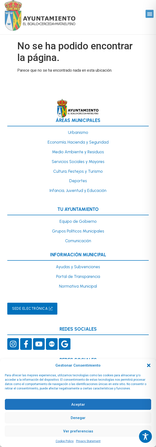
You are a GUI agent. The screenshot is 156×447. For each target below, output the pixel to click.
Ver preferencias (78, 431)
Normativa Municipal (78, 286)
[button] (148, 365)
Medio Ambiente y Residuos (78, 151)
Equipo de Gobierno (78, 221)
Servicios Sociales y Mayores (78, 161)
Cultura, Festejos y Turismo (78, 171)
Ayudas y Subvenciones (78, 266)
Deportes (78, 180)
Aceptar (78, 404)
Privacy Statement (88, 441)
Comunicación (78, 240)
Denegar (78, 418)
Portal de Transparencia (78, 276)
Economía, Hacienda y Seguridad (78, 142)
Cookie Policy (65, 441)
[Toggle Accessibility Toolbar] (145, 436)
